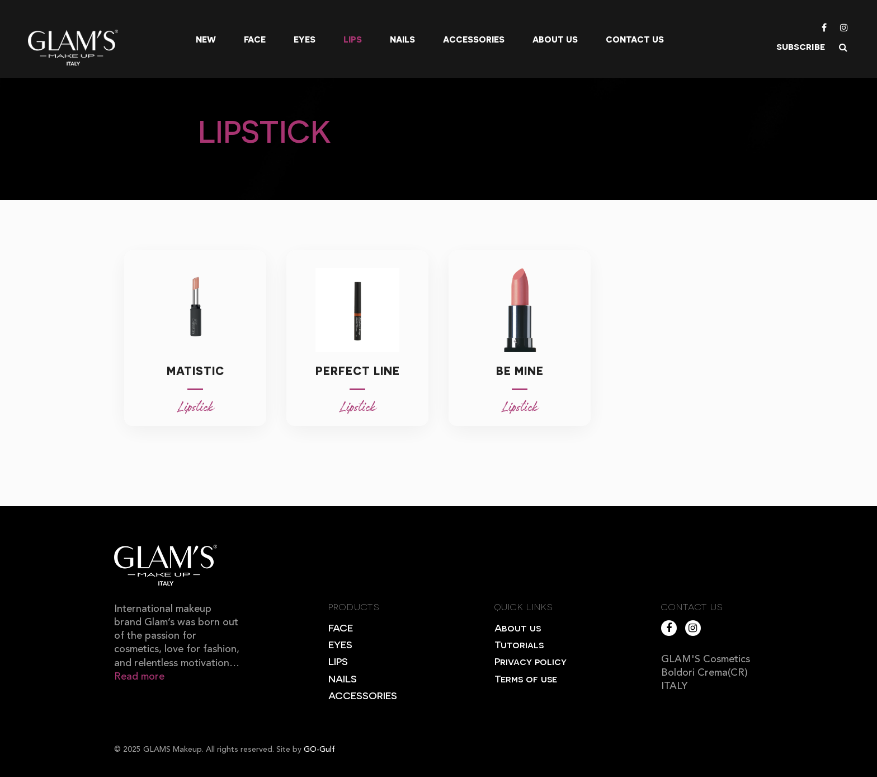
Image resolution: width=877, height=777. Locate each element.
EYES (340, 644)
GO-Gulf (319, 749)
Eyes (304, 39)
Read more (139, 677)
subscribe (800, 46)
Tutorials (519, 644)
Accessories (473, 39)
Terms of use (525, 678)
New (206, 39)
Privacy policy (530, 661)
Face (255, 39)
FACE (340, 627)
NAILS (342, 678)
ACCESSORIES (362, 695)
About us (555, 39)
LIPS (338, 661)
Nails (402, 39)
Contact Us (635, 39)
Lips (352, 39)
